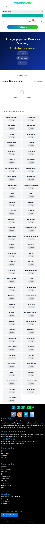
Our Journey (5, 529)
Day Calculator (6, 506)
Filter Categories (22, 101)
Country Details (6, 511)
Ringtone (4, 481)
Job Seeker (5, 499)
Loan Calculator (6, 494)
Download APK (9, 540)
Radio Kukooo (5, 501)
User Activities (5, 526)
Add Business (22, 27)
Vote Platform (5, 483)
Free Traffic (5, 478)
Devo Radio (5, 504)
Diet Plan (4, 497)
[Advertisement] (22, 58)
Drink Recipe (5, 492)
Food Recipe (5, 524)
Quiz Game (5, 476)
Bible (3, 513)
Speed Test (5, 508)
